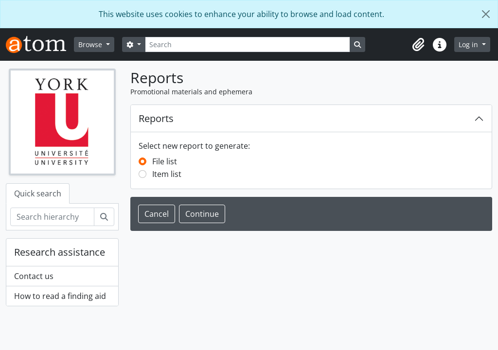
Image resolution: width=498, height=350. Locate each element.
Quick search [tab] (37, 193)
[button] (418, 44)
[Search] (247, 44)
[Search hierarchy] (52, 217)
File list (164, 161)
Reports (156, 118)
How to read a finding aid (60, 296)
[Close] (486, 14)
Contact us (33, 276)
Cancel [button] (156, 214)
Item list (166, 174)
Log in (469, 44)
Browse (91, 44)
